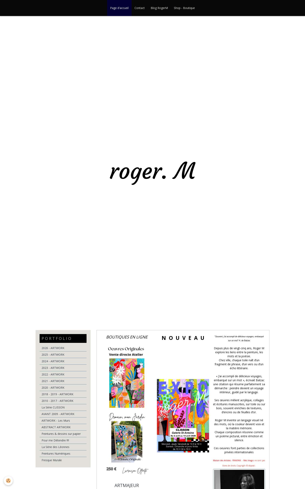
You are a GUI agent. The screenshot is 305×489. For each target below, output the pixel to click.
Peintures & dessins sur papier (61, 434)
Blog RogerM (159, 8)
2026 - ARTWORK (53, 348)
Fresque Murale (52, 460)
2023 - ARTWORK (53, 368)
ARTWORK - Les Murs (56, 420)
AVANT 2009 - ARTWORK (58, 414)
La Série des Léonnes (55, 447)
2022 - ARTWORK (53, 374)
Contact (140, 8)
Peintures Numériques (56, 453)
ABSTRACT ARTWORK (56, 427)
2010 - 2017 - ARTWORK (57, 401)
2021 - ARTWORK (53, 381)
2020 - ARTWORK (53, 387)
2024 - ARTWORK (53, 361)
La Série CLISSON (53, 407)
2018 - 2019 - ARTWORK (57, 394)
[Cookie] (8, 480)
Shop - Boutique (184, 8)
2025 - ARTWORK (53, 354)
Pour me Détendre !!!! (55, 440)
